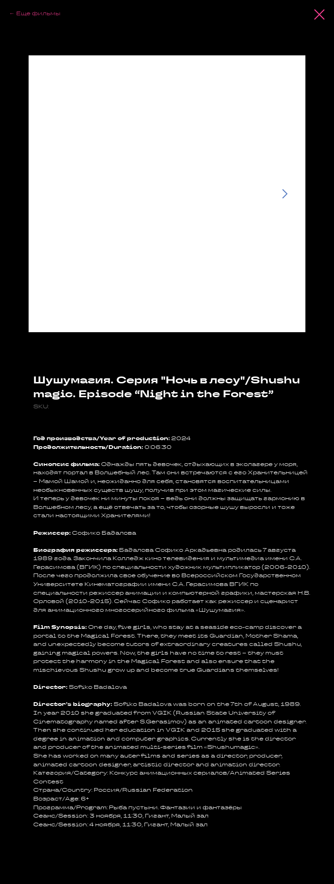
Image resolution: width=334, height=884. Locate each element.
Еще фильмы (38, 13)
